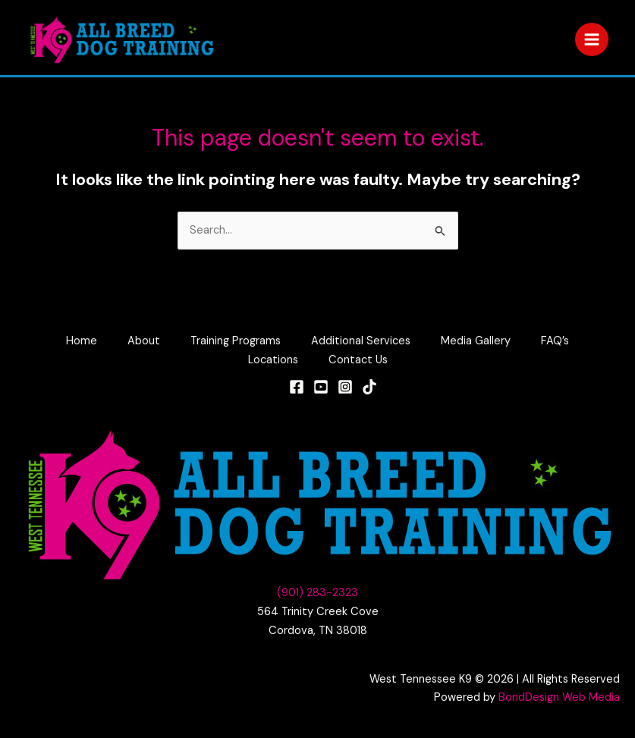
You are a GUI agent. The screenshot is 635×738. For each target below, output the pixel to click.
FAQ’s (555, 341)
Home (81, 341)
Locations (273, 360)
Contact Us (358, 360)
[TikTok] (369, 386)
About (143, 341)
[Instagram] (345, 386)
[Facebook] (296, 386)
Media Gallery (476, 341)
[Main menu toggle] (591, 39)
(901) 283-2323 (317, 593)
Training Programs (235, 341)
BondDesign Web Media (559, 697)
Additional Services (360, 341)
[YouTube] (321, 386)
